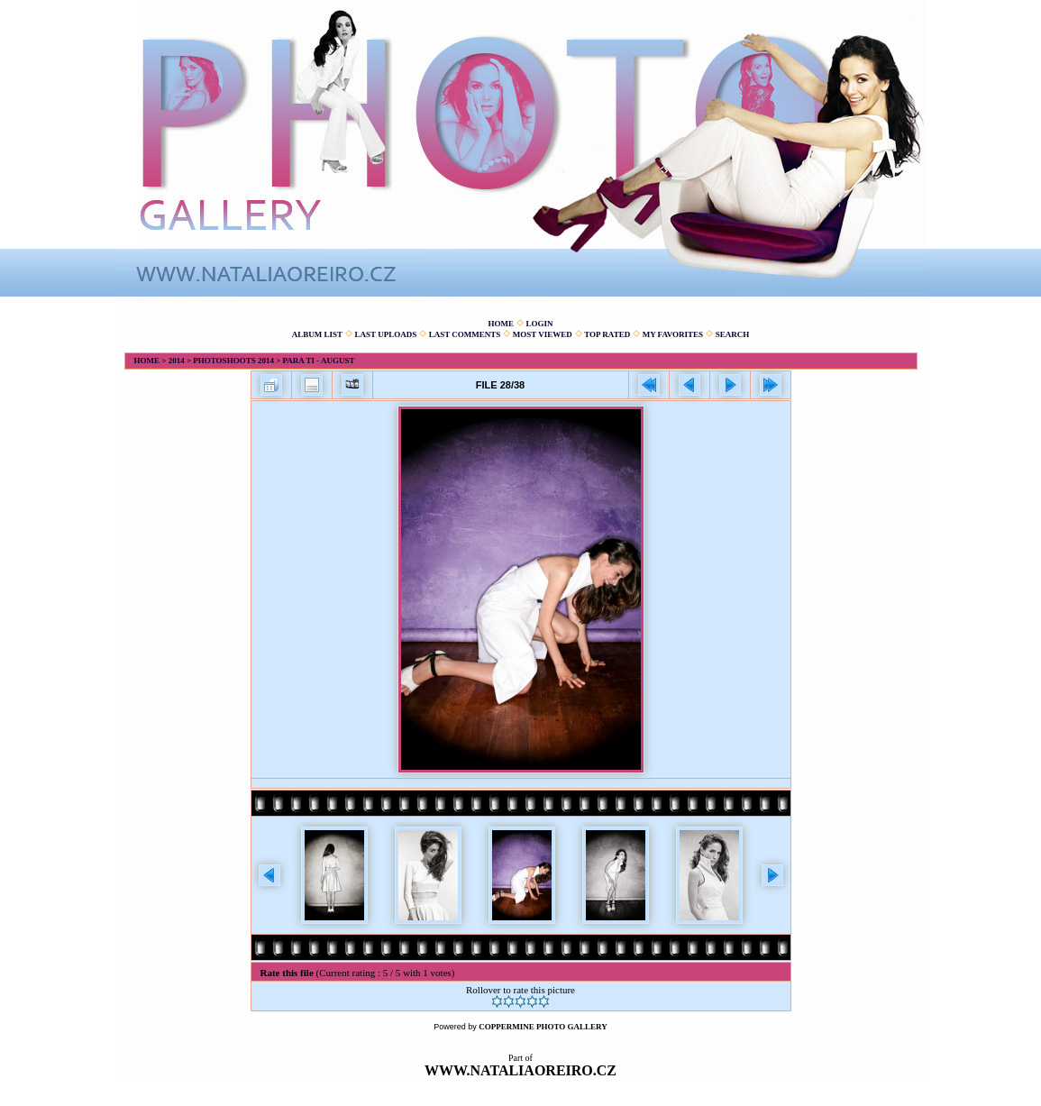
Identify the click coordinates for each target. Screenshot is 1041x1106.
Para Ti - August (319, 360)
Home (501, 323)
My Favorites (673, 334)
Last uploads (386, 334)
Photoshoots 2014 (233, 360)
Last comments (465, 334)
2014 (177, 360)
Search (733, 334)
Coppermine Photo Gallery (543, 1026)
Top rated (607, 334)
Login (538, 323)
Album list (317, 334)
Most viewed (542, 334)
